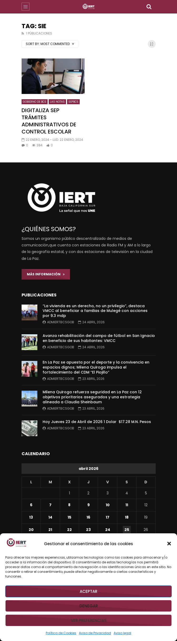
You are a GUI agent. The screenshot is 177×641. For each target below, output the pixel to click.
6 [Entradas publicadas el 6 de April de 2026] (31, 505)
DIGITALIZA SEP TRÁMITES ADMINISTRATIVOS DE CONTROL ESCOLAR (49, 121)
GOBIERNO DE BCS (34, 102)
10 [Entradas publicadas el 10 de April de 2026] (108, 505)
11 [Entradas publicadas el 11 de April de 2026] (126, 505)
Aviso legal (122, 633)
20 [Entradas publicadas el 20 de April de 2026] (31, 529)
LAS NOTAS (57, 102)
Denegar (88, 606)
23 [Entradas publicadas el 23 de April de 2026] (88, 529)
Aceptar (88, 591)
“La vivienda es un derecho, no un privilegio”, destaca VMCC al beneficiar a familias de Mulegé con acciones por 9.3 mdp (95, 311)
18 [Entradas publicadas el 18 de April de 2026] (127, 517)
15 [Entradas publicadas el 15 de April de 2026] (69, 517)
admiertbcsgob (60, 322)
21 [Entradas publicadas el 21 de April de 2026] (50, 529)
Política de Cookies (61, 633)
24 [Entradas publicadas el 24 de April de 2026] (107, 529)
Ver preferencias (89, 620)
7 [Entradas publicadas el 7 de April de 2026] (50, 505)
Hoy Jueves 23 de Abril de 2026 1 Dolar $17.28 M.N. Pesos (97, 421)
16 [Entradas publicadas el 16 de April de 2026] (88, 517)
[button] (169, 543)
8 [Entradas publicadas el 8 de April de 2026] (69, 505)
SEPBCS (73, 102)
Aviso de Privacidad (95, 633)
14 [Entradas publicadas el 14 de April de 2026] (50, 517)
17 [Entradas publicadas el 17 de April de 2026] (107, 517)
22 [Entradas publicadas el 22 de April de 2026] (69, 529)
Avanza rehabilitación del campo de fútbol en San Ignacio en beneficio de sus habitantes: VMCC (99, 338)
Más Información (46, 274)
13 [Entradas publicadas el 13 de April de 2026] (31, 517)
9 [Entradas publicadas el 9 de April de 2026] (88, 505)
